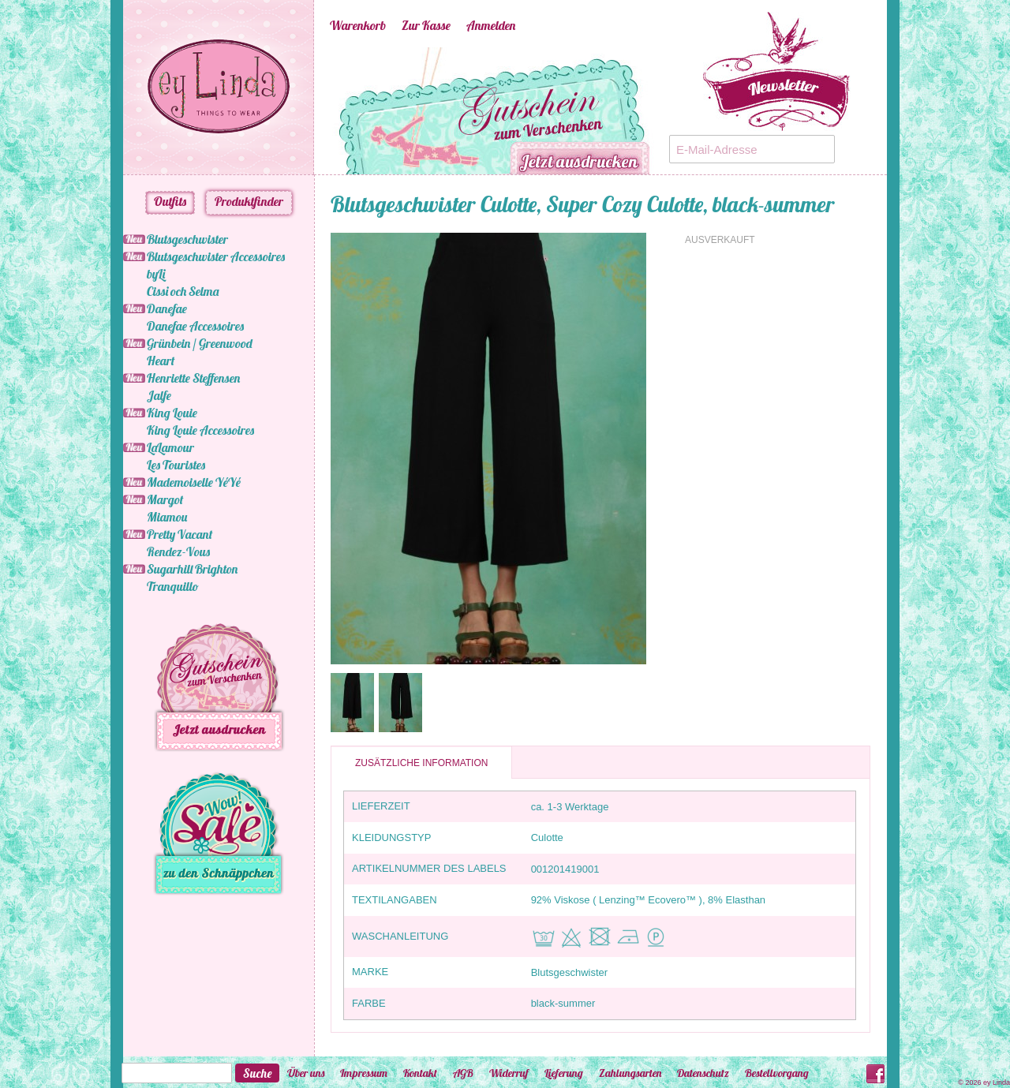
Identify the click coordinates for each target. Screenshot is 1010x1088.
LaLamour (170, 447)
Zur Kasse (426, 25)
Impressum (363, 1073)
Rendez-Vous (178, 551)
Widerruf (509, 1073)
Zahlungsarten (630, 1073)
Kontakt (420, 1073)
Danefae (167, 308)
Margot (165, 499)
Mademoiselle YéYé (194, 482)
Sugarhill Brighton (192, 569)
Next (677, 111)
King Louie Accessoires (200, 430)
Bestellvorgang (777, 1073)
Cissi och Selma (183, 291)
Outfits (170, 201)
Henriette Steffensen (193, 378)
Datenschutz (703, 1073)
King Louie (172, 413)
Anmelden (490, 25)
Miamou (167, 517)
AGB (463, 1073)
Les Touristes (176, 465)
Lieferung (563, 1073)
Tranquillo (173, 586)
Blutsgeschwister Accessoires (216, 256)
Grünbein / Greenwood (199, 343)
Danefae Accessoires (195, 326)
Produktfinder (249, 201)
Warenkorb (358, 25)
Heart (160, 360)
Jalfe (159, 395)
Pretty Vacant (179, 534)
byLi (156, 274)
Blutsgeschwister (187, 239)
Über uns (305, 1073)
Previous (306, 111)
